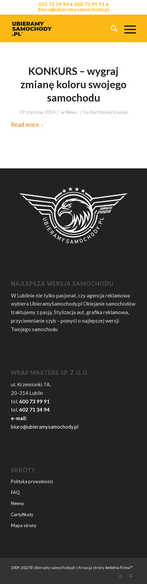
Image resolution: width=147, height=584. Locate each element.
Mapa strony (23, 525)
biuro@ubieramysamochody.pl (44, 427)
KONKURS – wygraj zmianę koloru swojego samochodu (73, 84)
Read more (28, 124)
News (71, 112)
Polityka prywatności (32, 481)
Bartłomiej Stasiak (109, 112)
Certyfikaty (22, 514)
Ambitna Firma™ (119, 567)
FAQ (15, 492)
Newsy (17, 503)
